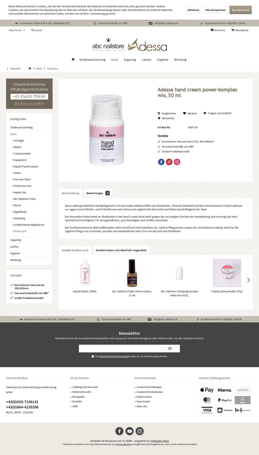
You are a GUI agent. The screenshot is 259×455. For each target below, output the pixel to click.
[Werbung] (180, 59)
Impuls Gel (19, 192)
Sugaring (15, 240)
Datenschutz (144, 397)
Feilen (17, 173)
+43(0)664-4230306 (22, 407)
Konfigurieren (240, 10)
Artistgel (18, 140)
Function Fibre (22, 179)
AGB (74, 406)
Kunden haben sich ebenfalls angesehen (121, 250)
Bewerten (166, 118)
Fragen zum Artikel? (218, 113)
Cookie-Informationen (150, 392)
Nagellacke (20, 212)
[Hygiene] (162, 59)
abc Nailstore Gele (24, 199)
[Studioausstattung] (92, 59)
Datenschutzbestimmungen (115, 356)
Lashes (14, 246)
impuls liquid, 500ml (84, 291)
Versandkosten (124, 444)
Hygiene (15, 253)
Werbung (15, 260)
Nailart (17, 147)
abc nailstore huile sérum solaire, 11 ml (132, 293)
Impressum (143, 401)
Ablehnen (193, 10)
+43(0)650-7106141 (22, 401)
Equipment (20, 160)
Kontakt (77, 401)
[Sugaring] (130, 59)
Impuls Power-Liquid (25, 166)
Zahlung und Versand (85, 387)
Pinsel (17, 205)
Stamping (19, 218)
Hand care (19, 231)
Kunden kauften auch (75, 250)
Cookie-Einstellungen (149, 387)
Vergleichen (167, 113)
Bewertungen (98, 193)
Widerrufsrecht (81, 392)
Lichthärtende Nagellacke (28, 224)
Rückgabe (78, 397)
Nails (13, 134)
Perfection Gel (22, 186)
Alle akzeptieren (215, 10)
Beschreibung (70, 193)
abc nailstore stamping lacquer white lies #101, (179, 293)
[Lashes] (146, 59)
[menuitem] (240, 30)
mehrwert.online (160, 441)
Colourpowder (22, 153)
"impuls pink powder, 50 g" (227, 291)
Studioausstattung (21, 127)
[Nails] (114, 59)
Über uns (142, 406)
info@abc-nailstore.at (166, 23)
